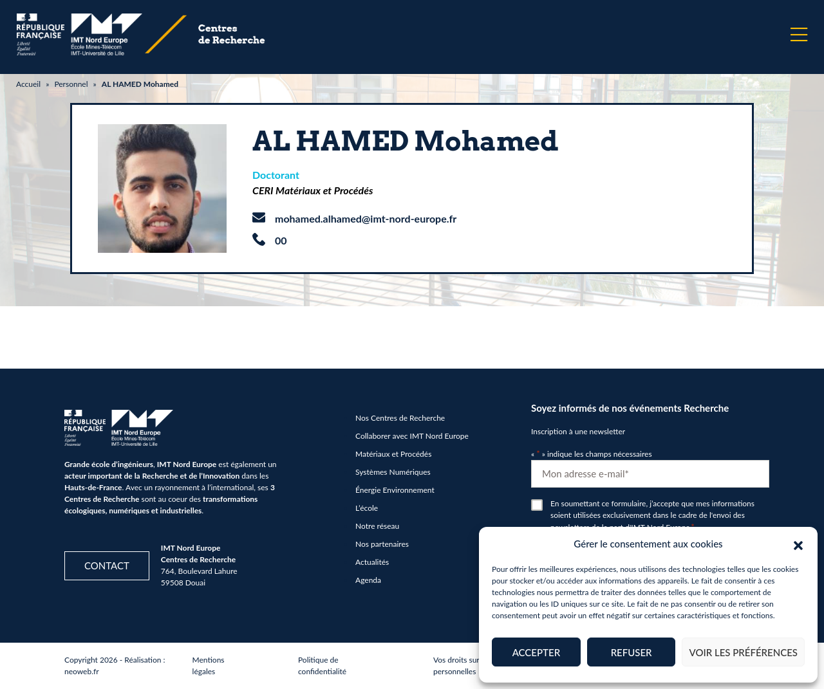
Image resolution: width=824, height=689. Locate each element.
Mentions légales (208, 665)
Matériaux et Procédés (393, 454)
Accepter (536, 652)
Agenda (368, 580)
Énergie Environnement (395, 490)
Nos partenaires (382, 544)
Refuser (631, 652)
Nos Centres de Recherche (400, 418)
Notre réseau (377, 526)
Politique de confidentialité (322, 665)
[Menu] (799, 35)
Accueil (28, 84)
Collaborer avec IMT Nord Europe (412, 436)
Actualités (372, 562)
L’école (366, 508)
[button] (798, 543)
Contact (106, 565)
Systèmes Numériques (393, 472)
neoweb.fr (81, 671)
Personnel (71, 84)
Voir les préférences (743, 652)
